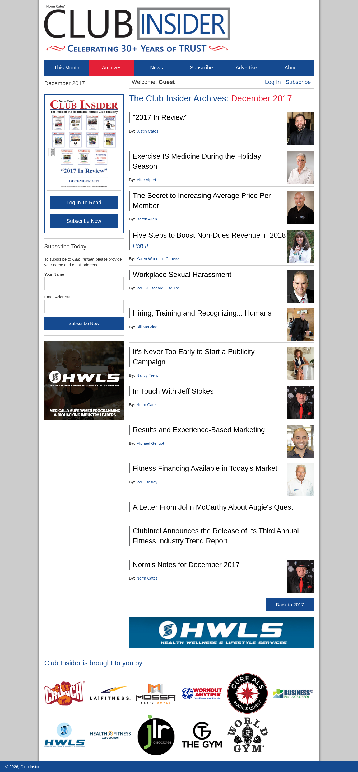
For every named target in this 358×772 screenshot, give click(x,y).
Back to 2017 (290, 605)
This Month (66, 67)
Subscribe (201, 67)
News (156, 67)
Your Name (54, 274)
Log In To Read (84, 202)
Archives (112, 67)
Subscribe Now (84, 221)
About (291, 67)
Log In (273, 82)
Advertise (246, 67)
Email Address (57, 297)
